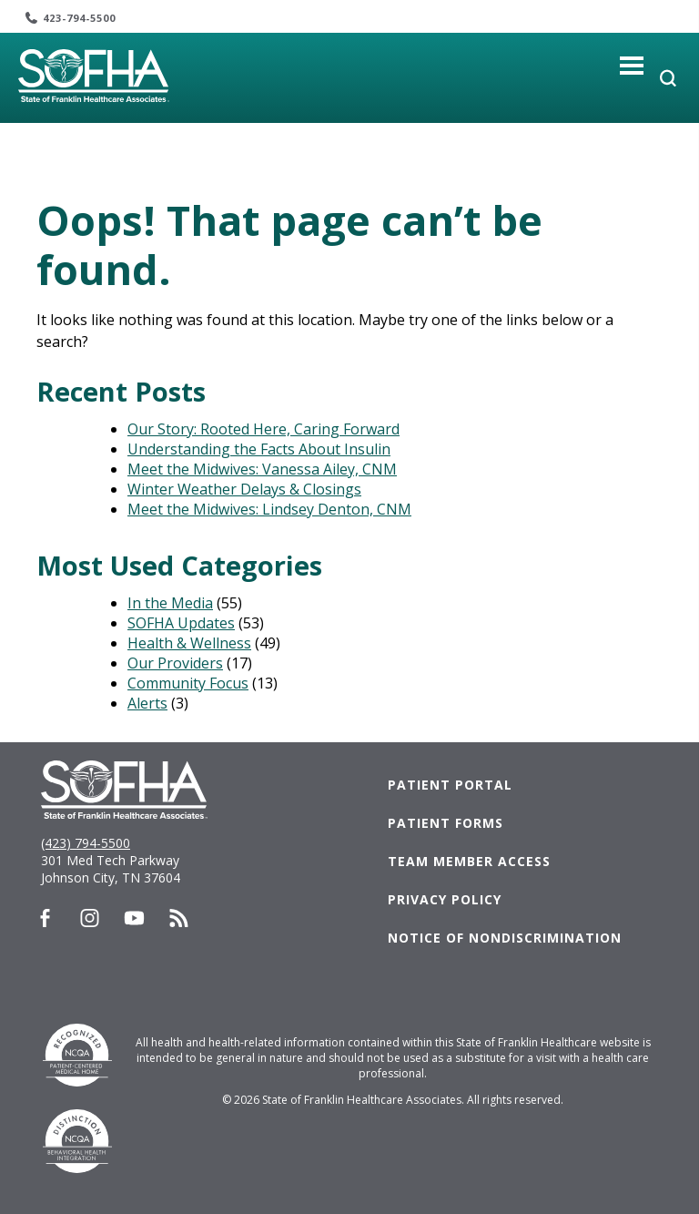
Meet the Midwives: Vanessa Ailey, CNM (262, 469)
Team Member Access (469, 861)
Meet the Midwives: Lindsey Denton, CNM (269, 509)
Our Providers (175, 663)
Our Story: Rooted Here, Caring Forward (263, 429)
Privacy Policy (444, 899)
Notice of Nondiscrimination (505, 937)
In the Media (170, 603)
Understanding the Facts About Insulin (258, 449)
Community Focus (187, 683)
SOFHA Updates (181, 623)
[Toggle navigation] (632, 65)
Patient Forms (445, 822)
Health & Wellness (189, 643)
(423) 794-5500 (85, 843)
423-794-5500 (79, 18)
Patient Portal (450, 784)
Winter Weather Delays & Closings (244, 489)
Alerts (147, 703)
